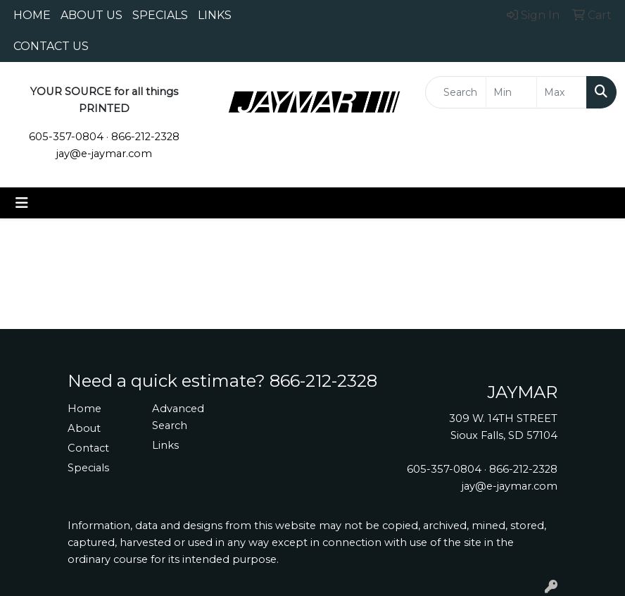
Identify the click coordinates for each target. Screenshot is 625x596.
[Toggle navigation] (22, 203)
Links (165, 445)
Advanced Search (178, 417)
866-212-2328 (145, 136)
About (84, 428)
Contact (88, 448)
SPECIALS (160, 15)
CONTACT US (51, 46)
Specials (88, 467)
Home (84, 408)
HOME (32, 15)
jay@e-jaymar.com (104, 153)
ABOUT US (91, 15)
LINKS (215, 15)
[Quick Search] (455, 92)
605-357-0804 (66, 136)
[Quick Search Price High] (561, 92)
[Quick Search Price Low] (511, 92)
